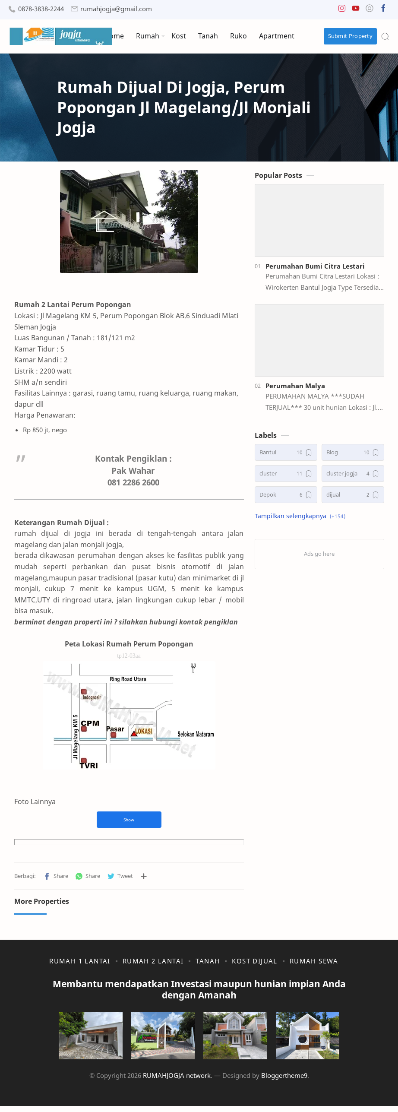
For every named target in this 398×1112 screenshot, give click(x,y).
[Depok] (291, 499)
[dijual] (358, 499)
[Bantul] (291, 456)
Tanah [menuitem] (208, 36)
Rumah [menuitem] (147, 36)
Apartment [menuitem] (276, 36)
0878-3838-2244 (41, 9)
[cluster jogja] (358, 477)
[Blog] (358, 456)
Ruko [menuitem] (238, 36)
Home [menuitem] (114, 36)
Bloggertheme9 (284, 1081)
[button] (342, 10)
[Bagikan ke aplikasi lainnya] (138, 869)
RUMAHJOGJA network (177, 1081)
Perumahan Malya (300, 390)
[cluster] (291, 477)
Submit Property (350, 36)
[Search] (385, 36)
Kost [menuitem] (178, 36)
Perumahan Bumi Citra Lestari (320, 270)
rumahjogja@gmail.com (116, 9)
